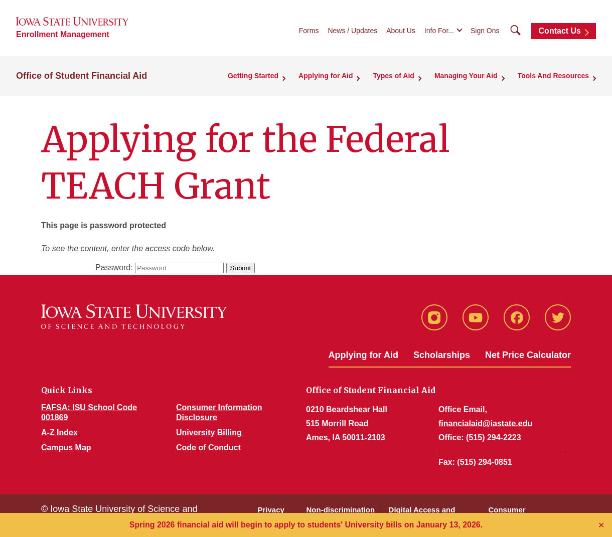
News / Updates (352, 31)
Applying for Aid (325, 76)
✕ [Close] (601, 525)
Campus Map (66, 447)
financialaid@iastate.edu (485, 423)
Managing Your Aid (466, 76)
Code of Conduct (208, 447)
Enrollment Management (62, 34)
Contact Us (560, 31)
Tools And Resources (553, 76)
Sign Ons (485, 31)
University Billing (209, 432)
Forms (309, 31)
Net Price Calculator (528, 355)
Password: (114, 267)
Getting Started (253, 76)
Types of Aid (393, 76)
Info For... (439, 31)
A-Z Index (59, 432)
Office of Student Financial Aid (81, 76)
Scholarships (441, 355)
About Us (400, 31)
